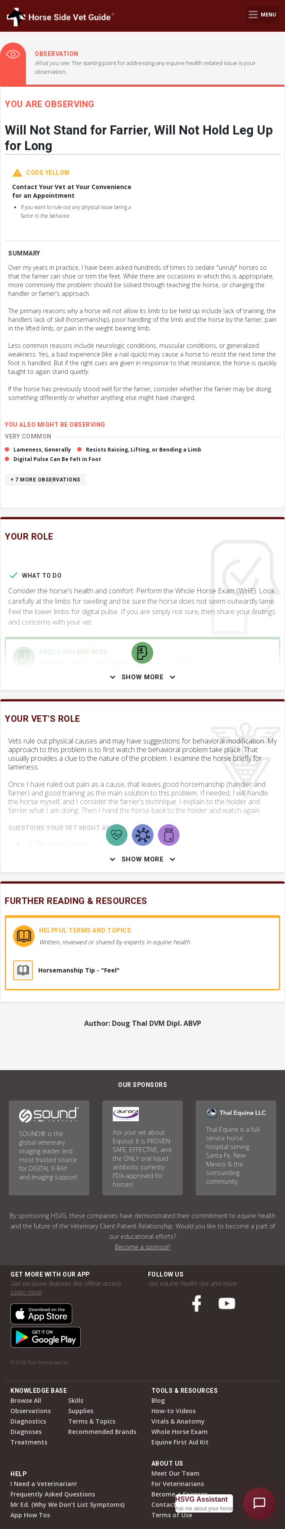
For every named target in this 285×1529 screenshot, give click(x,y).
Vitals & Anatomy (178, 1421)
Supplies (80, 1411)
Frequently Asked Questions (52, 1494)
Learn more (26, 1292)
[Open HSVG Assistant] (259, 1503)
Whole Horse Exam (179, 1432)
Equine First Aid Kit (180, 1442)
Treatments (28, 1442)
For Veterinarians (177, 1484)
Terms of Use (171, 1515)
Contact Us (168, 1504)
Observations (30, 1411)
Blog (158, 1400)
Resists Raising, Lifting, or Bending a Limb (143, 449)
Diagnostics (28, 1421)
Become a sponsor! (142, 1247)
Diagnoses (26, 1432)
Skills (75, 1400)
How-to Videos (173, 1411)
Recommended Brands (102, 1432)
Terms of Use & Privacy (105, 1362)
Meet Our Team (175, 1473)
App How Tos (30, 1515)
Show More (142, 677)
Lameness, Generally (42, 449)
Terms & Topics (91, 1421)
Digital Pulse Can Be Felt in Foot (57, 459)
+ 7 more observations (45, 480)
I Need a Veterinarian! (43, 1484)
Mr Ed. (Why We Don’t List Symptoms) (67, 1504)
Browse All (25, 1400)
